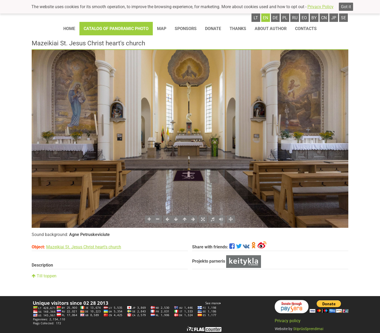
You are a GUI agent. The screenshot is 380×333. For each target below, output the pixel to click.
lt (256, 17)
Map (161, 28)
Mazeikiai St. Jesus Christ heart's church (83, 246)
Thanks (238, 28)
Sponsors (186, 28)
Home (69, 28)
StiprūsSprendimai (308, 329)
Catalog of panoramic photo (116, 28)
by (314, 17)
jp (333, 17)
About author (271, 28)
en (265, 17)
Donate (213, 28)
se (343, 17)
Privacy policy (288, 320)
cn (324, 17)
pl (284, 17)
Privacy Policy (320, 6)
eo (304, 17)
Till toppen (44, 275)
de (275, 17)
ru (294, 17)
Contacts (306, 28)
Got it (346, 6)
